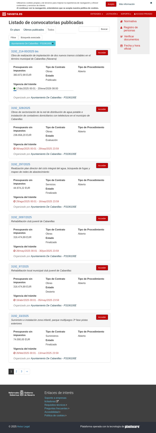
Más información (127, 4)
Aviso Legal (23, 426)
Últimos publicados (33, 29)
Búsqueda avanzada (30, 37)
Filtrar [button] (13, 37)
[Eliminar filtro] (53, 43)
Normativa (130, 21)
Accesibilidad (51, 412)
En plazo (15, 29)
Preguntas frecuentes (56, 408)
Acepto (111, 4)
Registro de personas (131, 29)
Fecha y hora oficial (132, 47)
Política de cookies (54, 415)
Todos (51, 29)
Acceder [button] (102, 52)
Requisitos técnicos (55, 405)
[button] (151, 3)
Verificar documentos (131, 38)
